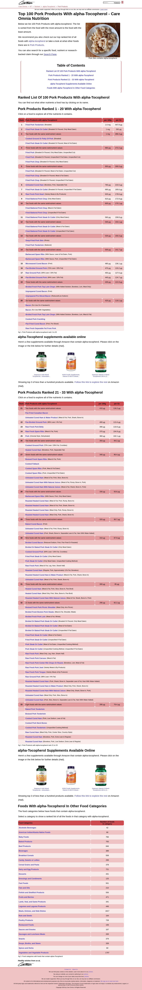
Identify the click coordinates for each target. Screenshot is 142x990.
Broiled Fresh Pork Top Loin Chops (40, 287)
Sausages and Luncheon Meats (32, 934)
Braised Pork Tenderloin (35, 714)
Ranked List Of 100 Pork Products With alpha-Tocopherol (71, 71)
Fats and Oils (24, 888)
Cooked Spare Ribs (33, 468)
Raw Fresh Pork (32, 566)
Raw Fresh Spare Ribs (34, 431)
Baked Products (25, 842)
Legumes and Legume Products (32, 906)
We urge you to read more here (109, 981)
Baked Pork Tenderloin (35, 709)
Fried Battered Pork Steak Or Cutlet (40, 217)
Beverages (23, 851)
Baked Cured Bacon (33, 524)
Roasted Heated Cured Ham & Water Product (44, 575)
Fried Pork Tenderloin (35, 125)
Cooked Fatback (32, 464)
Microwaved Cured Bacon (36, 264)
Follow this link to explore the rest (91, 382)
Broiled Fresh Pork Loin (35, 617)
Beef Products (25, 846)
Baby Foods (24, 837)
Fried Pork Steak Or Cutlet (37, 129)
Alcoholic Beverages (27, 828)
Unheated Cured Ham (35, 185)
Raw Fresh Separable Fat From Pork (41, 328)
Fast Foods (23, 883)
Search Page (50, 54)
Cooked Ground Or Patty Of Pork (39, 139)
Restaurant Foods (26, 925)
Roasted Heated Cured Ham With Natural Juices (45, 598)
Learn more (103, 9)
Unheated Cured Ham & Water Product (41, 418)
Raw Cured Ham (32, 732)
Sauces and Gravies (27, 930)
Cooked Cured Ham (33, 718)
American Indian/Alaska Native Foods (34, 832)
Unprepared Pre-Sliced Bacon (38, 296)
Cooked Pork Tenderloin (35, 728)
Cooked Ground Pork (34, 445)
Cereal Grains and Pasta (29, 865)
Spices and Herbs (26, 948)
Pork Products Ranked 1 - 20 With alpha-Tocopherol (71, 75)
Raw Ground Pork (33, 273)
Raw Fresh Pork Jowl (34, 668)
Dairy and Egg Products (29, 869)
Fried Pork (30, 153)
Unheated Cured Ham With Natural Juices (42, 482)
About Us (75, 969)
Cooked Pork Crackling (35, 319)
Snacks (22, 939)
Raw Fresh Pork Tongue (35, 672)
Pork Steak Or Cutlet (34, 561)
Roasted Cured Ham (33, 570)
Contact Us (67, 969)
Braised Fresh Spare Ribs (36, 459)
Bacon (28, 305)
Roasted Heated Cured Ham (37, 501)
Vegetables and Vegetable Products (34, 953)
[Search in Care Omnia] (108, 3)
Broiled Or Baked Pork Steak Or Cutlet (41, 547)
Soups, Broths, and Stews (30, 943)
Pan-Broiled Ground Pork (36, 268)
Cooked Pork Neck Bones (36, 723)
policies (91, 971)
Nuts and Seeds (25, 916)
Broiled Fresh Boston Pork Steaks (39, 612)
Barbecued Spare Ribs (35, 254)
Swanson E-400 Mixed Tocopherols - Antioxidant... (41, 375)
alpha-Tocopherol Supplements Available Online (71, 84)
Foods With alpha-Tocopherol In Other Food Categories (71, 88)
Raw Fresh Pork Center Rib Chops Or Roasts (44, 663)
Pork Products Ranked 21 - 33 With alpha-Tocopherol (71, 79)
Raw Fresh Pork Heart (35, 194)
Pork (27, 436)
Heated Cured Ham (33, 450)
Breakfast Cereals (26, 855)
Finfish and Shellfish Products (31, 893)
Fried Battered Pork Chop (36, 199)
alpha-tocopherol (37, 41)
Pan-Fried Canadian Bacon (36, 413)
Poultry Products (26, 920)
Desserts (22, 874)
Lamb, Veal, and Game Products (32, 902)
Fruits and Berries (26, 897)
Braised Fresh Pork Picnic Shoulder (40, 607)
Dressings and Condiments (30, 879)
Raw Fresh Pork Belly (34, 427)
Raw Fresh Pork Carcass (35, 658)
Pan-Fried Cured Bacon (35, 324)
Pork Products (37, 45)
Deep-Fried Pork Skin (34, 240)
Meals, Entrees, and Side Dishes (32, 911)
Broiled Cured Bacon (34, 543)
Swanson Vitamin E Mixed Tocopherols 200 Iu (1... (100, 375)
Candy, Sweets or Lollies (29, 860)
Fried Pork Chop (32, 162)
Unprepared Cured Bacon (36, 291)
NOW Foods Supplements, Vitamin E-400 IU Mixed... (71, 375)
